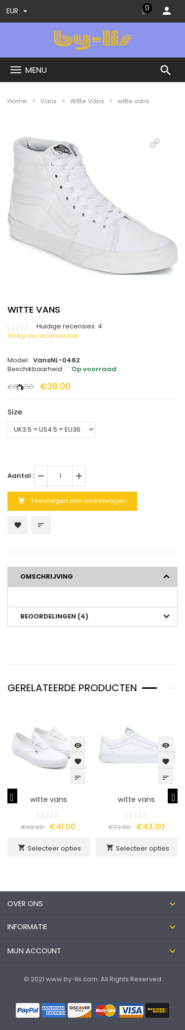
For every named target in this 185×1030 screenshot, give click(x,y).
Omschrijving (46, 576)
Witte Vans (87, 101)
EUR (16, 11)
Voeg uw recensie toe (42, 335)
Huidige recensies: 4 (69, 326)
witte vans (48, 799)
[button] (155, 143)
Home (17, 101)
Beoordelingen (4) (54, 616)
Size (14, 412)
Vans (48, 101)
